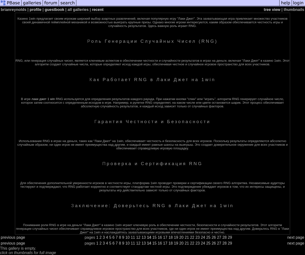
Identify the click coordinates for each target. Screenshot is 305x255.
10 (127, 237)
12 (138, 237)
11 (133, 237)
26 (213, 237)
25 (208, 237)
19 (176, 237)
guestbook (54, 10)
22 (192, 237)
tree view (272, 10)
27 (219, 237)
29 (230, 237)
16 (160, 237)
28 (224, 237)
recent (97, 10)
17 (165, 237)
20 (181, 237)
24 (203, 237)
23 (198, 237)
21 (187, 237)
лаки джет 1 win (43, 99)
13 (143, 237)
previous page (13, 237)
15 (154, 237)
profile (35, 10)
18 (170, 237)
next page (295, 237)
